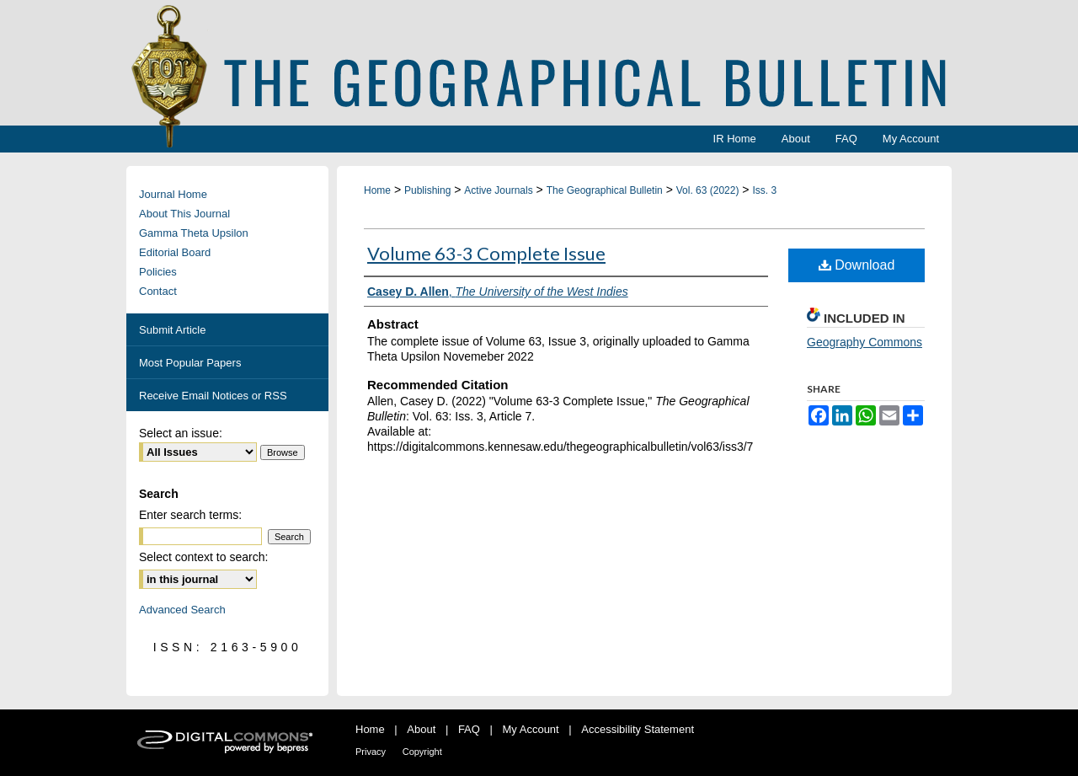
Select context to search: (203, 557)
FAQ (469, 729)
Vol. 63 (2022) (707, 190)
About (421, 729)
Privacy (370, 752)
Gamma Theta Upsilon (193, 233)
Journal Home (173, 194)
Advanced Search (182, 609)
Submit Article (172, 330)
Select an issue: (180, 433)
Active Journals (498, 190)
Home (377, 190)
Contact (158, 291)
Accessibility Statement (637, 729)
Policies (158, 271)
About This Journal (184, 213)
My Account (531, 729)
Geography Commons (864, 342)
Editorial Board (175, 252)
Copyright (422, 752)
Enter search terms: (190, 515)
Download (857, 265)
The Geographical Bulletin (605, 190)
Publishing (427, 190)
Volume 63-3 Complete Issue (486, 253)
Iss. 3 (764, 190)
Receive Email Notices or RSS (213, 395)
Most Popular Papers (190, 362)
